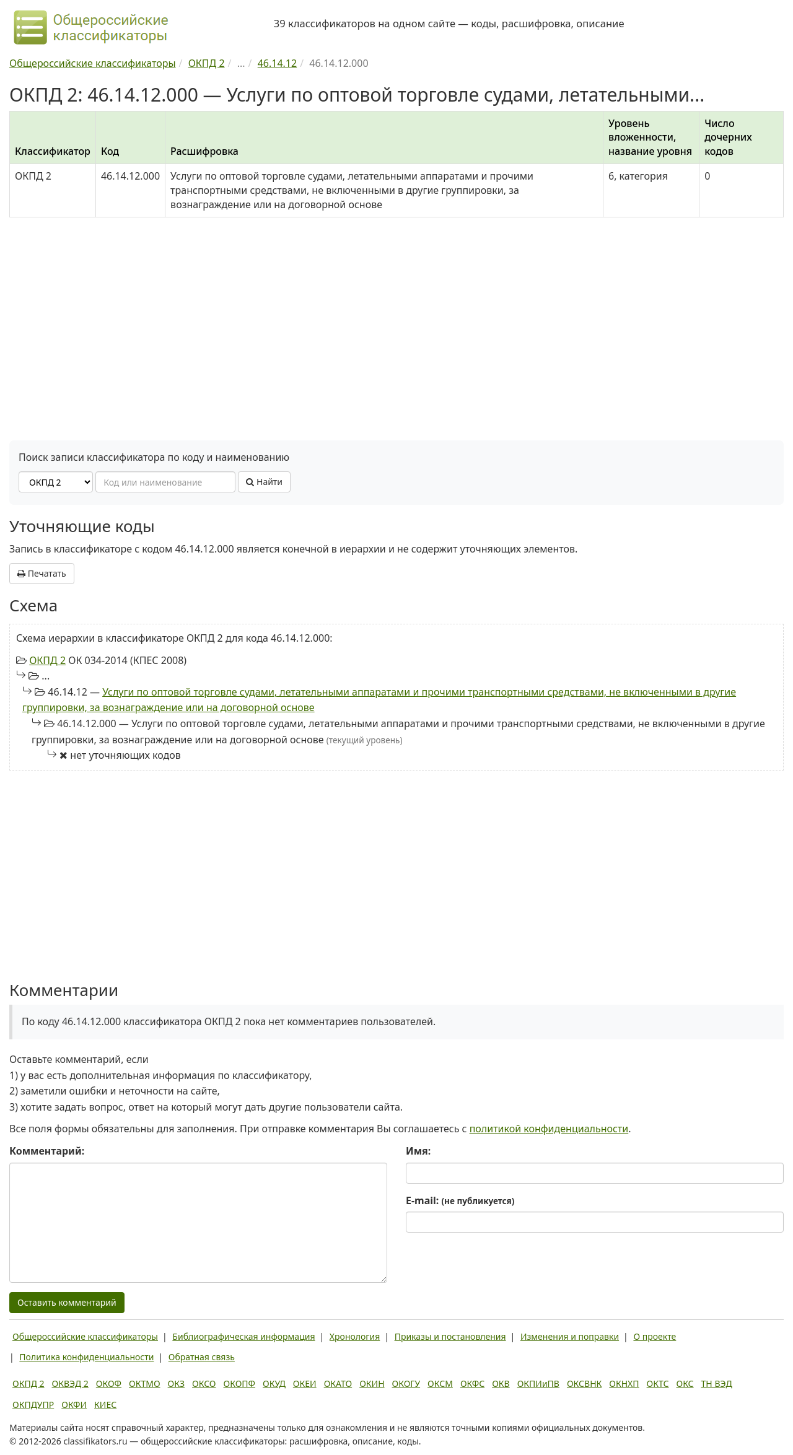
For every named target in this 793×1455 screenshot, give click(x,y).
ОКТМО (144, 1383)
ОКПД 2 (47, 660)
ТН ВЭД (716, 1383)
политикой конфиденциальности (549, 1128)
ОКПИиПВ (538, 1383)
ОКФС (472, 1383)
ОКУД (274, 1383)
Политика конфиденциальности (86, 1357)
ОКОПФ (239, 1383)
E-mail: (460, 1200)
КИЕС (105, 1404)
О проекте (654, 1336)
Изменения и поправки (569, 1336)
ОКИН (371, 1383)
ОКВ (501, 1383)
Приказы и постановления (450, 1336)
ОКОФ (108, 1383)
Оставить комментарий (66, 1302)
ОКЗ (176, 1383)
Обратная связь (202, 1357)
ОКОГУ (406, 1383)
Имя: (418, 1151)
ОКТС (658, 1383)
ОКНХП (624, 1383)
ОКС (684, 1383)
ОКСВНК (584, 1383)
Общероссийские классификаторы (85, 1336)
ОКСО (204, 1383)
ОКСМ (440, 1383)
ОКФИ (74, 1404)
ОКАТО (338, 1383)
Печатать (41, 573)
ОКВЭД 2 (70, 1383)
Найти (264, 481)
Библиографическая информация (243, 1336)
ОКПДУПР (33, 1404)
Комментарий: (46, 1151)
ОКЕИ (305, 1383)
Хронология (355, 1336)
